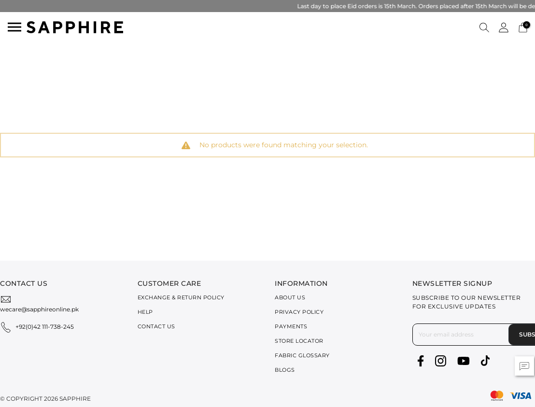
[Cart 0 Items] (523, 26)
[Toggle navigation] (14, 27)
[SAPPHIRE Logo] (75, 26)
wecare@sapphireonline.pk (39, 309)
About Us (290, 297)
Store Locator (299, 340)
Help (145, 312)
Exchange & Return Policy (181, 297)
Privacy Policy (299, 312)
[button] (484, 27)
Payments (291, 326)
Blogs (285, 369)
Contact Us (156, 326)
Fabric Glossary (302, 355)
